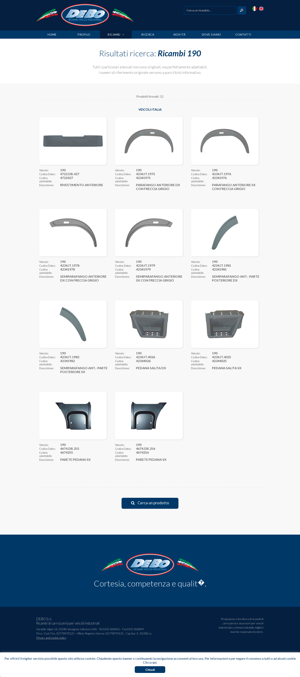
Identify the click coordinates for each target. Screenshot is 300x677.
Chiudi (150, 670)
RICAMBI (116, 34)
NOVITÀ (180, 34)
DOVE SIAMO (211, 34)
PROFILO (83, 34)
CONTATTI (243, 34)
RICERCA (147, 34)
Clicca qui (150, 662)
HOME (52, 34)
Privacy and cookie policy (51, 637)
